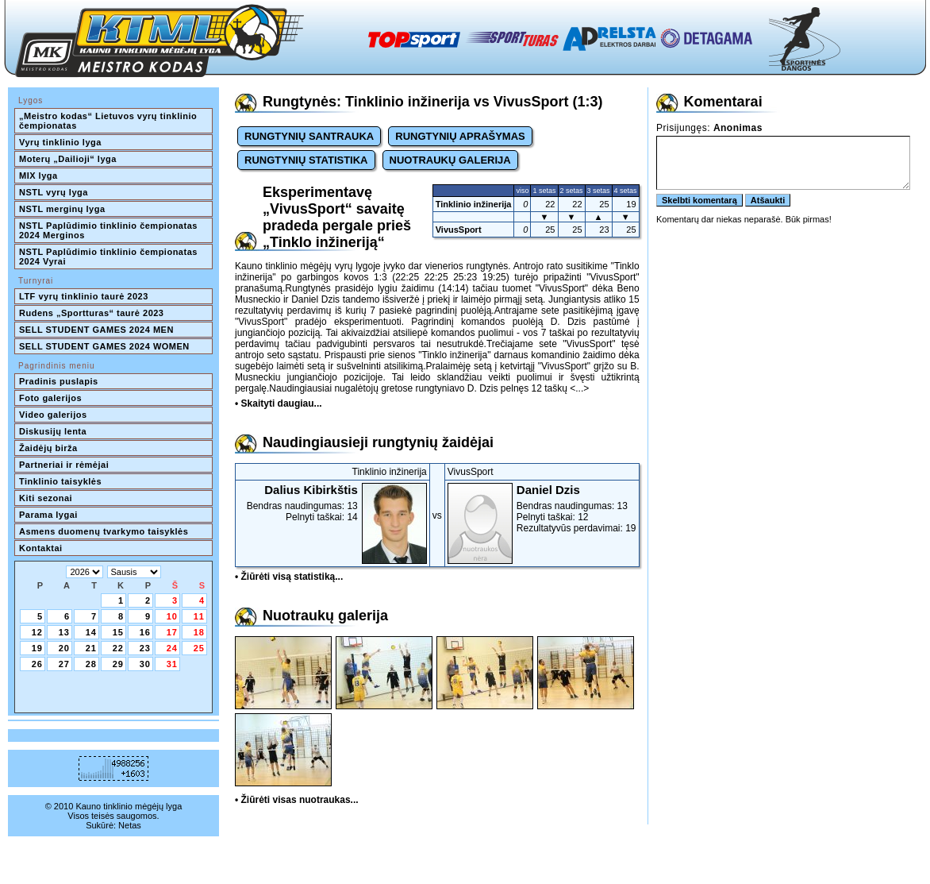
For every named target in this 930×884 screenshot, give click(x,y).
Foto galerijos (50, 398)
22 (118, 648)
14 (91, 632)
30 (145, 664)
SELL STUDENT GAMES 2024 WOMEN (104, 346)
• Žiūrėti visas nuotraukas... (297, 799)
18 (199, 632)
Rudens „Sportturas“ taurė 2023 (91, 313)
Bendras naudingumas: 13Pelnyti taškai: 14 (332, 503)
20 (64, 648)
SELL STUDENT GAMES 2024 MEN (96, 329)
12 (37, 632)
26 (37, 664)
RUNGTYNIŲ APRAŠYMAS (460, 136)
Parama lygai (48, 514)
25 (199, 648)
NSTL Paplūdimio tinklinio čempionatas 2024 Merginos (109, 230)
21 (91, 648)
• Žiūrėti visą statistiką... (289, 576)
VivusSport (459, 229)
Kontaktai (41, 548)
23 (145, 648)
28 (91, 664)
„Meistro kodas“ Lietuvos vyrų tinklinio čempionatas (109, 120)
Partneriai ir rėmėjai (64, 464)
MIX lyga (38, 175)
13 (64, 632)
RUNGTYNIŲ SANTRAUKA (309, 136)
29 (118, 664)
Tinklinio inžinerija (474, 204)
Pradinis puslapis (58, 381)
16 (145, 632)
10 (172, 616)
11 (199, 616)
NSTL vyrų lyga (53, 192)
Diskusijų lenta (52, 431)
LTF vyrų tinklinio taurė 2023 (83, 296)
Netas (129, 825)
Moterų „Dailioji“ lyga (68, 159)
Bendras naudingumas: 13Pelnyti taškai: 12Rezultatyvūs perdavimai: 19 (542, 508)
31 (172, 664)
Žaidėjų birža (48, 448)
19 (37, 648)
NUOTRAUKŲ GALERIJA (450, 160)
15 (118, 632)
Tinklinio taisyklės (60, 481)
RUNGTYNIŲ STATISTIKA (306, 160)
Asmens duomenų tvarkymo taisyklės (103, 531)
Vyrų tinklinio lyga (60, 142)
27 (64, 664)
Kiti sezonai (45, 498)
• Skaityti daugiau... (278, 403)
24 (172, 648)
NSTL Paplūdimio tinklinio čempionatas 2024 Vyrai (109, 256)
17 (172, 632)
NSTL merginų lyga (62, 209)
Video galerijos (53, 414)
